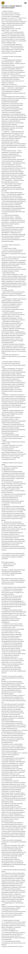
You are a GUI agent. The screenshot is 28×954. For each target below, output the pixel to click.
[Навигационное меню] (25, 3)
